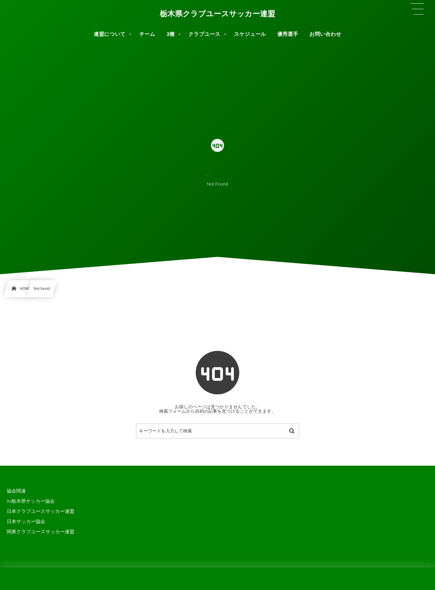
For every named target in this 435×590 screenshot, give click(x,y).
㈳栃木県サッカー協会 (31, 501)
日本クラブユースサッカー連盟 (40, 511)
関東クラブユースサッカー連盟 (40, 531)
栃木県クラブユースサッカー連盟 (217, 13)
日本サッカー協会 (26, 521)
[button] (417, 9)
